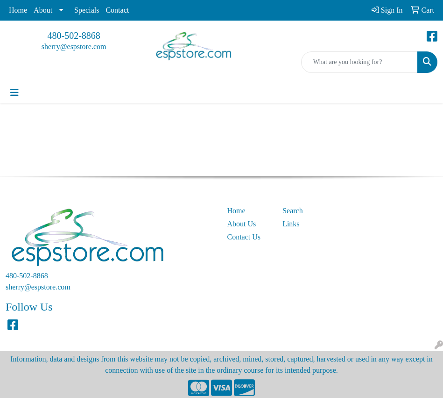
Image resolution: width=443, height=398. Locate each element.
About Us (241, 224)
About (43, 10)
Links (290, 224)
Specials (86, 10)
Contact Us (244, 237)
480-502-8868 (74, 35)
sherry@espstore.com (74, 47)
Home (18, 10)
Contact (117, 10)
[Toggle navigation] (14, 92)
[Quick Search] (359, 62)
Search (292, 211)
